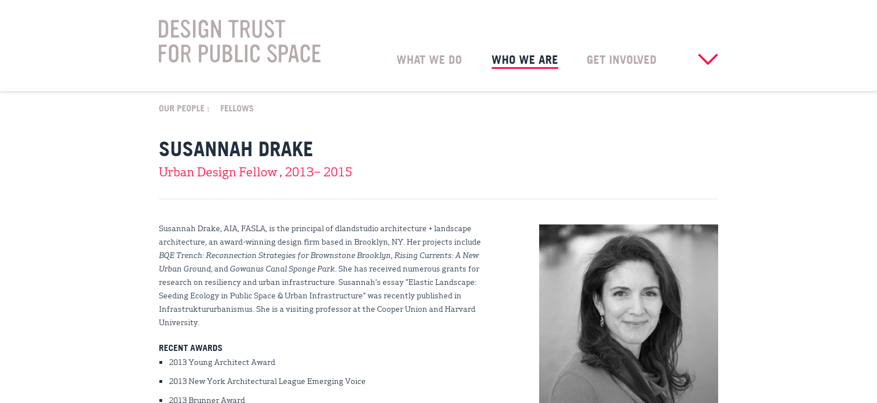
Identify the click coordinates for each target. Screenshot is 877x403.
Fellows (237, 107)
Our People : (184, 107)
